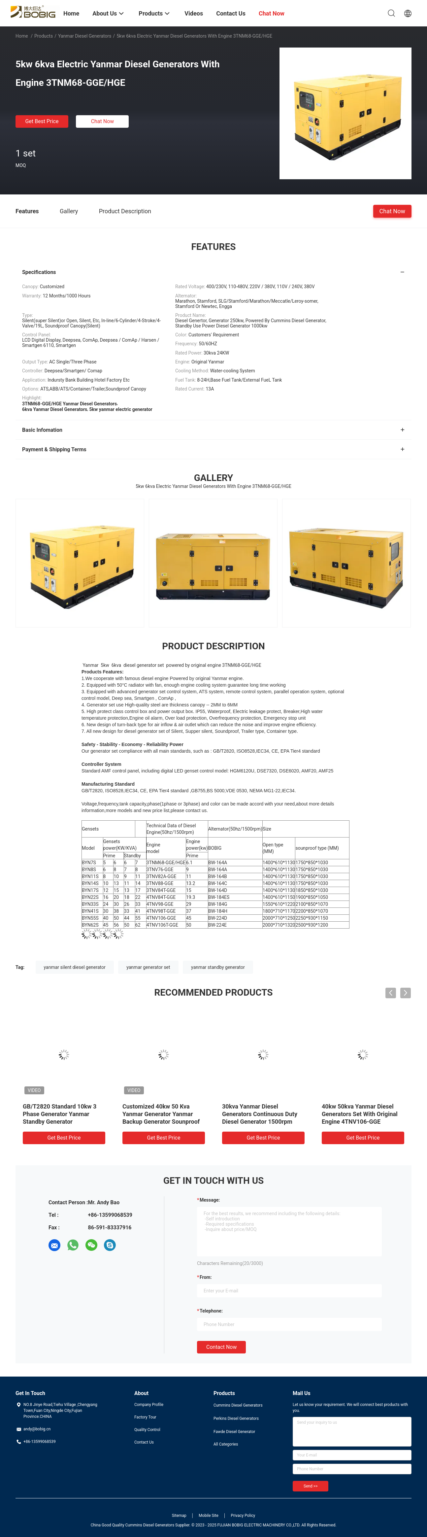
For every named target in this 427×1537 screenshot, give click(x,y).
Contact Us (144, 1442)
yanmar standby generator (218, 967)
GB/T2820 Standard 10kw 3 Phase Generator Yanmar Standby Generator (59, 1114)
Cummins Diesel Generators (238, 1405)
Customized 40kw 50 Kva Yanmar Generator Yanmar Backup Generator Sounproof (161, 1114)
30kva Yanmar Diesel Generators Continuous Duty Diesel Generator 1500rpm (259, 1114)
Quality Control (147, 1429)
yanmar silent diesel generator (75, 967)
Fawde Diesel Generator (234, 1431)
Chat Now (102, 121)
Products (43, 36)
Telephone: (211, 1311)
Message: (210, 1200)
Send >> (310, 1486)
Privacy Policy (243, 1515)
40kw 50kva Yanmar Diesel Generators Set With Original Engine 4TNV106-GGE (360, 1114)
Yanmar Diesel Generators (85, 36)
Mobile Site (208, 1515)
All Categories (226, 1444)
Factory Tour (145, 1417)
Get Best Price (42, 121)
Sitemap (179, 1515)
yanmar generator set (148, 967)
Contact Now (221, 1347)
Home (22, 36)
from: (206, 1277)
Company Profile (148, 1404)
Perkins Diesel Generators (236, 1418)
